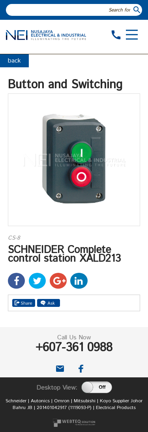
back (14, 60)
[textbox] (69, 10)
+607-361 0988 (74, 347)
